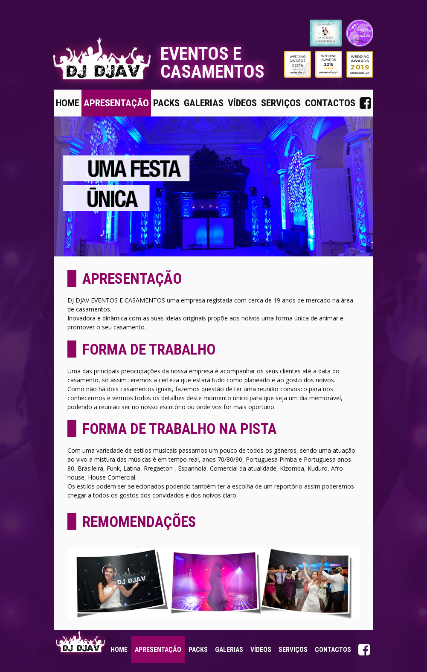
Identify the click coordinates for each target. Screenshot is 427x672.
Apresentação (116, 103)
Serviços (281, 103)
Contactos (330, 103)
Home (67, 103)
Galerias (204, 103)
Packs (166, 103)
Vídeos (242, 103)
